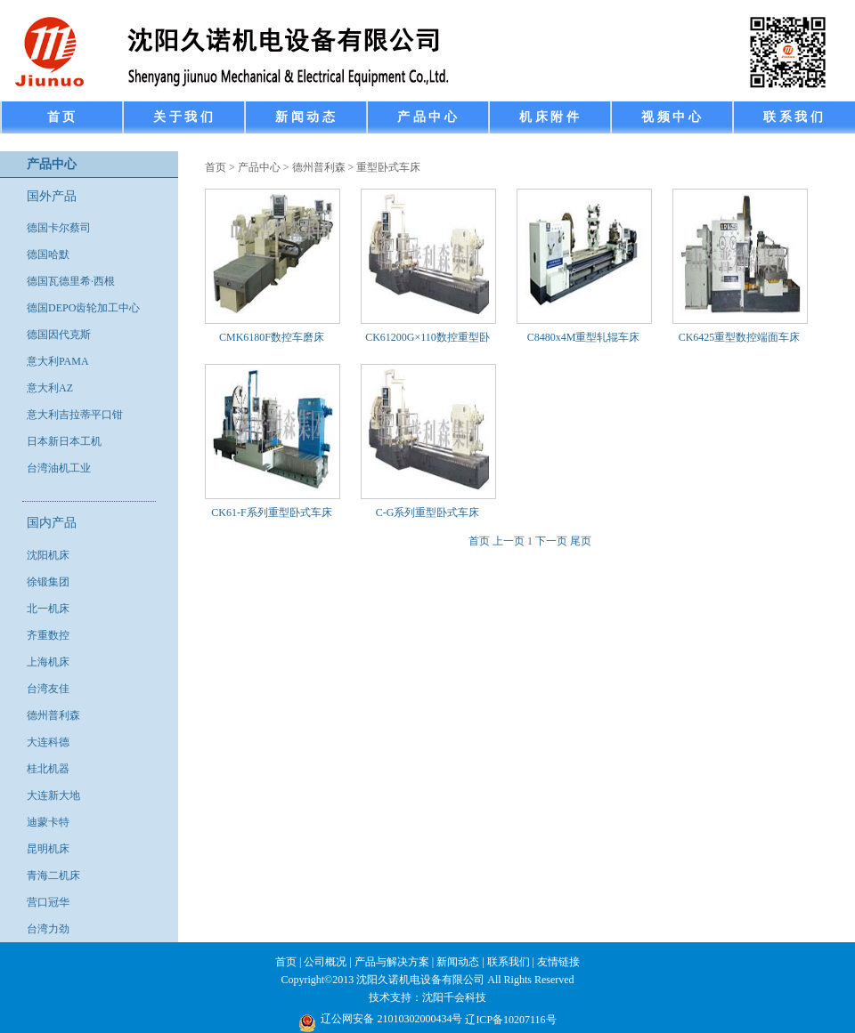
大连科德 (48, 742)
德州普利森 (53, 715)
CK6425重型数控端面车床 (740, 337)
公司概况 (325, 962)
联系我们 (508, 962)
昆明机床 (48, 849)
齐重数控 (48, 635)
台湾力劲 (48, 929)
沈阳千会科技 (454, 997)
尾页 (580, 541)
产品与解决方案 (391, 962)
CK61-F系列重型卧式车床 (271, 512)
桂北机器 (48, 769)
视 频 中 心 (671, 117)
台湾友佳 (48, 688)
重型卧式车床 (388, 167)
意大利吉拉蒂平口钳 (75, 414)
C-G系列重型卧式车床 (428, 512)
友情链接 (558, 962)
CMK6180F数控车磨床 (271, 337)
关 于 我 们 (183, 117)
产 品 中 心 (427, 117)
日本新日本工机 (64, 441)
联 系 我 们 (793, 117)
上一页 (509, 541)
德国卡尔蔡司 (59, 228)
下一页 (551, 541)
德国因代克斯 (59, 334)
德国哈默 (48, 254)
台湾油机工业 (59, 468)
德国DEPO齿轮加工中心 (83, 308)
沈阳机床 (48, 555)
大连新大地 (53, 795)
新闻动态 (457, 962)
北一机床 (48, 608)
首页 (215, 167)
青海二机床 (53, 875)
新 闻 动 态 (305, 117)
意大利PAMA (58, 361)
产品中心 (259, 167)
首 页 (61, 117)
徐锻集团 (48, 582)
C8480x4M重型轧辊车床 (583, 337)
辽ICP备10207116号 (510, 1019)
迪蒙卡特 (48, 822)
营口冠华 (48, 902)
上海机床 (48, 662)
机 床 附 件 (549, 117)
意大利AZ (50, 388)
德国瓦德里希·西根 (71, 281)
